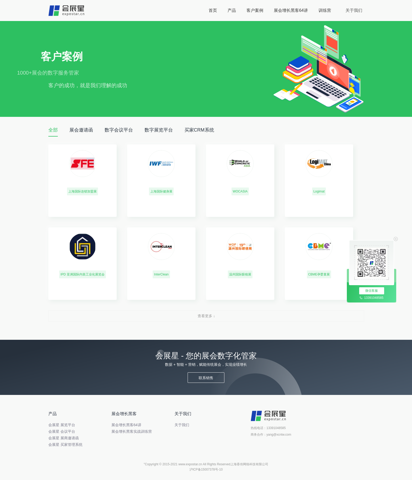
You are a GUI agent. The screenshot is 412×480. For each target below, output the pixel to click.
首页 (213, 10)
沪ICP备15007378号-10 (206, 469)
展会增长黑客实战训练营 (131, 431)
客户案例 (257, 10)
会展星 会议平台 (61, 431)
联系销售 (206, 378)
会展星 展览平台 (61, 425)
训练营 (336, 10)
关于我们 (369, 10)
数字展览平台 (159, 130)
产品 (232, 10)
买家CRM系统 (199, 130)
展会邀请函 (81, 130)
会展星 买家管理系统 (65, 444)
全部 (53, 130)
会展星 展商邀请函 (63, 438)
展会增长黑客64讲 (304, 10)
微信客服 (371, 291)
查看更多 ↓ (206, 316)
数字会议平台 (119, 130)
